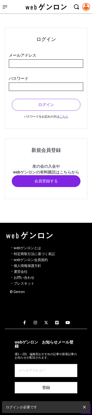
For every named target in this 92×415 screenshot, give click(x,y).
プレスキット (24, 283)
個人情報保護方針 (27, 266)
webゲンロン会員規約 (31, 260)
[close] (84, 407)
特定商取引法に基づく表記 (34, 254)
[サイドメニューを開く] (5, 7)
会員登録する (46, 181)
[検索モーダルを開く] (76, 7)
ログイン (46, 104)
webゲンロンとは (27, 248)
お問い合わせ (24, 277)
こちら (63, 116)
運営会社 (20, 272)
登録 (46, 387)
